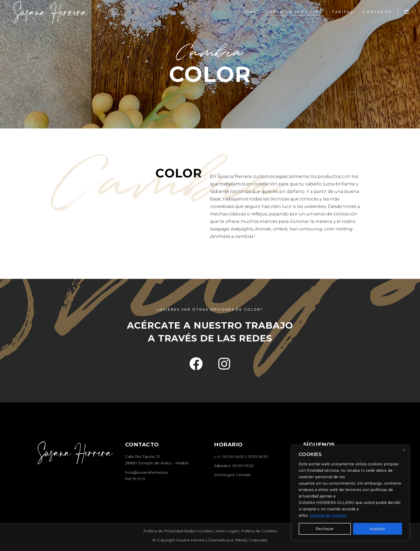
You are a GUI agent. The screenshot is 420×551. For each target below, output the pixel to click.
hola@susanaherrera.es (146, 472)
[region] (350, 493)
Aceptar (377, 528)
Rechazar (325, 528)
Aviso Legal (226, 531)
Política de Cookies (328, 515)
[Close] (403, 450)
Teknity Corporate (251, 540)
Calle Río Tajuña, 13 (142, 456)
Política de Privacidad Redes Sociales (177, 531)
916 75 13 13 (135, 478)
